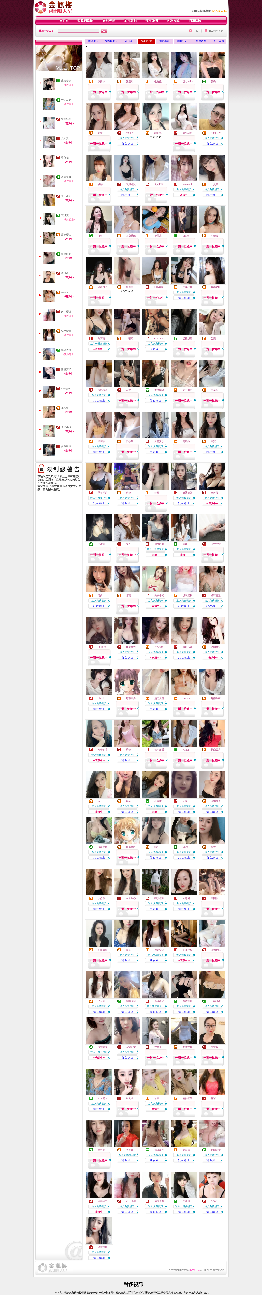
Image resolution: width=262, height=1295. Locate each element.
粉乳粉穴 (102, 389)
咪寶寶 (186, 1149)
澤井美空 (216, 544)
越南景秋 (187, 595)
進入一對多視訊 (98, 343)
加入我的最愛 (215, 30)
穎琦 (128, 801)
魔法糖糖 (66, 80)
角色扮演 (159, 441)
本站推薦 (164, 41)
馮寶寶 (101, 338)
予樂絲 (101, 81)
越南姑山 (216, 287)
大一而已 (187, 389)
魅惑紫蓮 (66, 330)
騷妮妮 (158, 132)
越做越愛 (159, 1149)
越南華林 (216, 698)
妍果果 (158, 235)
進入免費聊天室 (155, 1006)
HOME (196, 30)
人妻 (185, 801)
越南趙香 (159, 749)
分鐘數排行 (111, 41)
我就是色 (131, 646)
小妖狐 (65, 407)
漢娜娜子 (216, 801)
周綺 (100, 132)
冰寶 (156, 1098)
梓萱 (213, 847)
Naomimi (187, 184)
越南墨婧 (102, 847)
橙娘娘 (65, 273)
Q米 (156, 847)
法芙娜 (129, 1149)
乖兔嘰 (65, 157)
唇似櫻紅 (66, 234)
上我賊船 (131, 235)
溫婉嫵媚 (159, 1001)
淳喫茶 (101, 441)
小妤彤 (101, 898)
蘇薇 (128, 749)
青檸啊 (101, 1149)
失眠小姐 (66, 427)
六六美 (65, 138)
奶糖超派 (187, 338)
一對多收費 (200, 41)
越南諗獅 (66, 176)
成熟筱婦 (187, 492)
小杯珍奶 (216, 1001)
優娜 (100, 184)
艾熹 (213, 338)
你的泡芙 (159, 1201)
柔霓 (213, 441)
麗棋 (128, 949)
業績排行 (93, 41)
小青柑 (158, 801)
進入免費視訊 (127, 138)
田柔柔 (214, 389)
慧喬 (213, 81)
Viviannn (158, 646)
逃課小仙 (187, 287)
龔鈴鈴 (186, 441)
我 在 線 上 (127, 143)
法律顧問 (66, 253)
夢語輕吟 (159, 898)
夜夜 (128, 544)
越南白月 (102, 287)
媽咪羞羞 (216, 595)
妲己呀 (101, 698)
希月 (156, 492)
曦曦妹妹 (187, 646)
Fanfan (186, 749)
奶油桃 (101, 1001)
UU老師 (65, 388)
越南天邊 (216, 749)
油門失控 (216, 132)
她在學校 (187, 949)
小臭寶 (214, 184)
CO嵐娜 (102, 646)
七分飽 (158, 81)
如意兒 (186, 898)
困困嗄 (214, 898)
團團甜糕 (102, 949)
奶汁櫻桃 (66, 311)
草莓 (185, 847)
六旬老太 (66, 99)
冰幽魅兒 (216, 646)
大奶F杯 (158, 184)
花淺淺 (65, 215)
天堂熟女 (131, 1047)
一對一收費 (218, 41)
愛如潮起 (102, 492)
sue (99, 801)
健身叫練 (66, 446)
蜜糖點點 (66, 119)
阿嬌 (100, 595)
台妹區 (128, 41)
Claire (186, 235)
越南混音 (159, 698)
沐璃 (128, 595)
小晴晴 (129, 338)
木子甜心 (66, 196)
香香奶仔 (187, 1047)
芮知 (100, 235)
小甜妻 (101, 544)
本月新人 (182, 41)
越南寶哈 (131, 847)
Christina (158, 338)
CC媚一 (215, 1201)
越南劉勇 (131, 698)
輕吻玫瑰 (66, 350)
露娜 (185, 544)
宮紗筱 (214, 492)
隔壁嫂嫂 (102, 1247)
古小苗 (129, 441)
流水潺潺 (159, 389)
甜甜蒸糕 (66, 369)
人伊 (128, 389)
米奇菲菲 (102, 749)
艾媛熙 (129, 81)
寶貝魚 (129, 287)
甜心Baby (188, 81)
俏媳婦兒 (131, 184)
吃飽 (128, 492)
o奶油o (129, 132)
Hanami (65, 292)
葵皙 (213, 1098)
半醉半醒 (102, 1201)
